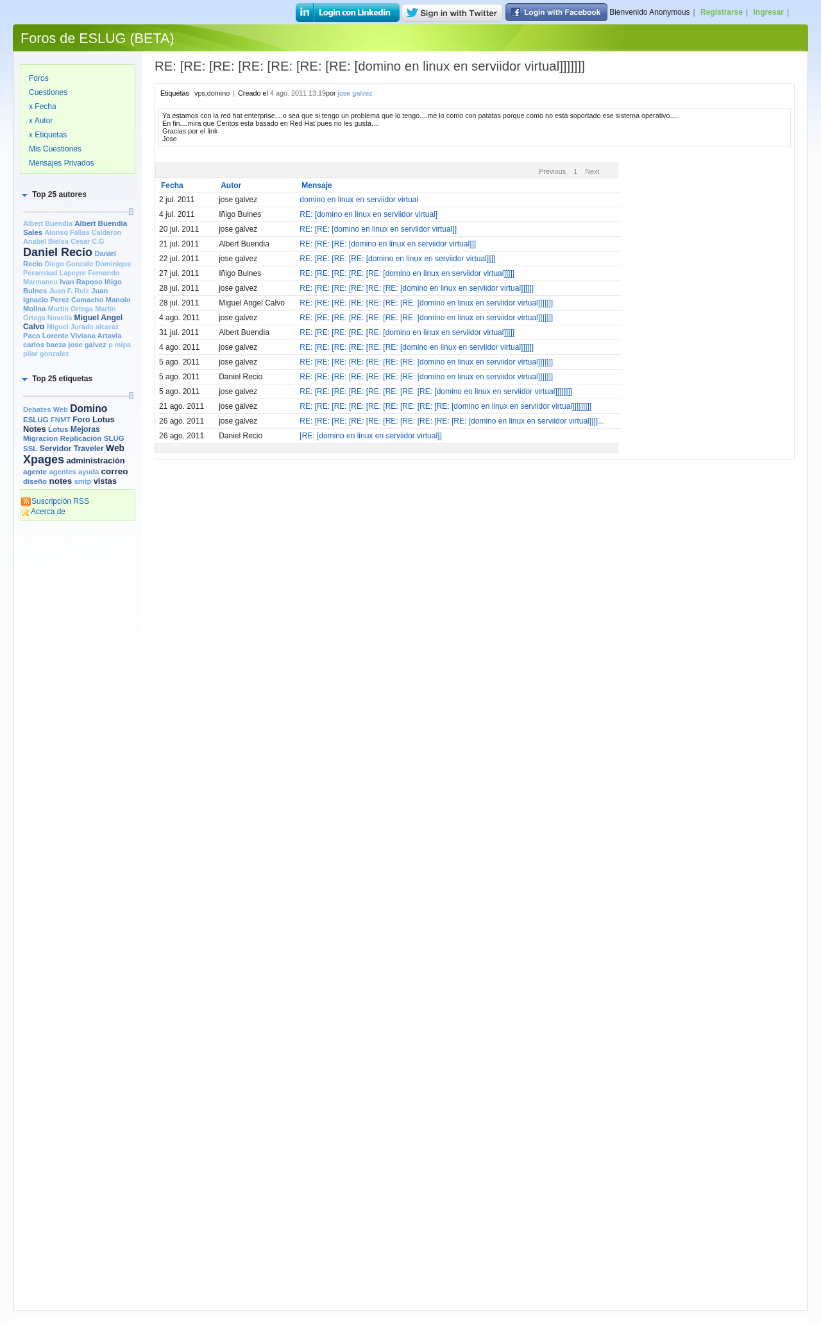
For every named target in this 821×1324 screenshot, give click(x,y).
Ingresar (769, 12)
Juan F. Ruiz (69, 291)
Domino (88, 408)
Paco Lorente (46, 336)
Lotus (58, 429)
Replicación (81, 438)
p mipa (119, 344)
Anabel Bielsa (46, 241)
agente (35, 472)
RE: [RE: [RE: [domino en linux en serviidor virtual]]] (388, 243)
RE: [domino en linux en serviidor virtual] (368, 214)
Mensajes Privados (61, 163)
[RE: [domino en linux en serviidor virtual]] (370, 435)
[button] (53, 194)
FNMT (61, 420)
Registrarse (721, 12)
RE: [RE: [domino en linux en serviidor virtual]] (378, 229)
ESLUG (36, 420)
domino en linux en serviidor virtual (359, 199)
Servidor (56, 448)
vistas (105, 481)
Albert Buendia (47, 223)
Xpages (43, 459)
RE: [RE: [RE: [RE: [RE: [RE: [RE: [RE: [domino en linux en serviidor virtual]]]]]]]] (436, 391)
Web (115, 448)
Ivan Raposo (81, 282)
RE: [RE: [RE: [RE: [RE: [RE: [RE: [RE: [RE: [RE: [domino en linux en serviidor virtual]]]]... (452, 421)
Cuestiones (48, 92)
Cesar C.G (87, 241)
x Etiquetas (48, 134)
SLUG (114, 438)
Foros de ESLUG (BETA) (97, 38)
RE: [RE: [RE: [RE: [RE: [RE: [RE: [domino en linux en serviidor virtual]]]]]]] (426, 302)
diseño (35, 481)
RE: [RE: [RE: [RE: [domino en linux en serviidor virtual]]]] (397, 258)
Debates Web (45, 409)
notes (60, 481)
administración (95, 460)
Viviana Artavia (96, 336)
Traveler (89, 448)
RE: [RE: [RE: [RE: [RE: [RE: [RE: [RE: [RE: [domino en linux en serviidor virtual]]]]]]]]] (445, 406)
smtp (83, 481)
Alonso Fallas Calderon (82, 232)
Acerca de (43, 511)
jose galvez (87, 344)
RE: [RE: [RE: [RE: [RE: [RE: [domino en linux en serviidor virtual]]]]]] (417, 288)
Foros (39, 78)
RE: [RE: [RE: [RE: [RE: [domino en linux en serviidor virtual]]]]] (407, 273)
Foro (81, 419)
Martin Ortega (70, 309)
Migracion (40, 438)
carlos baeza (44, 344)
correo (114, 471)
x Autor (41, 120)
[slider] (131, 211)
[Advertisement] (77, 723)
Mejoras (85, 429)
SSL (30, 448)
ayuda (88, 472)
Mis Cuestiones (55, 148)
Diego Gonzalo (69, 264)
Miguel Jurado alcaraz (83, 327)
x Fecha (42, 106)
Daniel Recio (57, 252)
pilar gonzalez (46, 353)
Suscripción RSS (55, 501)
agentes (62, 472)
